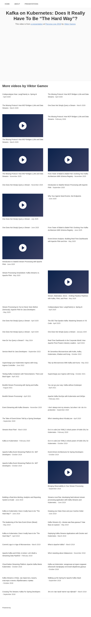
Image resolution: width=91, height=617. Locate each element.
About (17, 4)
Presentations (31, 4)
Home (7, 4)
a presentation (37, 24)
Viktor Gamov (70, 24)
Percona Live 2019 (53, 24)
